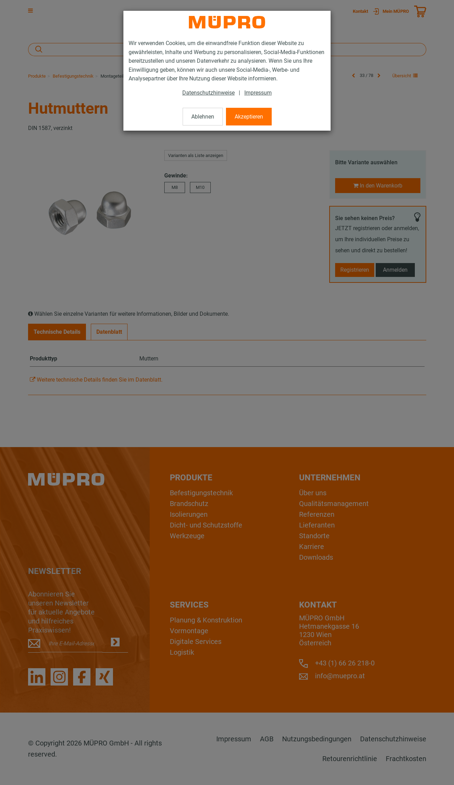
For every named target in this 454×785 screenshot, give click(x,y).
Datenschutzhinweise (208, 92)
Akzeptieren (249, 116)
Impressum (258, 92)
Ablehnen (202, 116)
